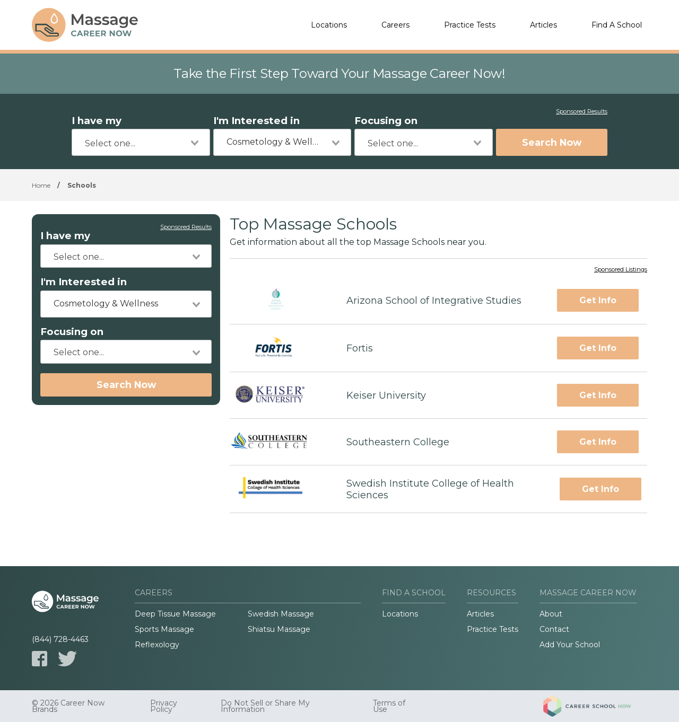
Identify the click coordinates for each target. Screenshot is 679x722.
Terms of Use (389, 706)
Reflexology (157, 644)
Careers (395, 25)
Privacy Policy (163, 706)
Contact (554, 629)
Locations (329, 25)
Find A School (616, 25)
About (550, 614)
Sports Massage (164, 629)
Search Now (551, 142)
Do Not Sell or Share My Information (265, 706)
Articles (543, 25)
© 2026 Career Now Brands (68, 706)
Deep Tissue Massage (175, 614)
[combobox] (141, 142)
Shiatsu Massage (279, 629)
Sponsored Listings (620, 270)
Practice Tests (469, 25)
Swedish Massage (281, 614)
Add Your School (569, 644)
